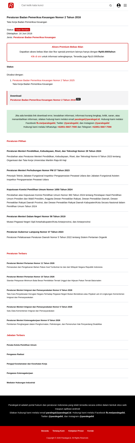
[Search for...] (63, 5)
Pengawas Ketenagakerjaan (20, 373)
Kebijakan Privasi (76, 431)
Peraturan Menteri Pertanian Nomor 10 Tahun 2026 (30, 277)
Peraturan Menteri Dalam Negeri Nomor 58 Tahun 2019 (36, 216)
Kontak (90, 431)
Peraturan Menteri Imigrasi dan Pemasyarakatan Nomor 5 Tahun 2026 (39, 307)
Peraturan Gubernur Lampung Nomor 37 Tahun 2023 (35, 232)
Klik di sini (36, 56)
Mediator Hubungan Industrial (21, 382)
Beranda (45, 431)
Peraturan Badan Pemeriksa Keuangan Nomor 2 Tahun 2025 (44, 80)
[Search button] (111, 5)
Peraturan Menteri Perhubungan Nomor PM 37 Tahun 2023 (38, 170)
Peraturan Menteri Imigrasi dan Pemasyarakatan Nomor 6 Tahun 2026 (39, 290)
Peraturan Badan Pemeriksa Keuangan (34, 37)
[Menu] (125, 5)
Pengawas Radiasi (15, 354)
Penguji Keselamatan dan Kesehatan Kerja (27, 364)
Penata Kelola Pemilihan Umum (21, 345)
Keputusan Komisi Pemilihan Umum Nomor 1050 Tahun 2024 (39, 189)
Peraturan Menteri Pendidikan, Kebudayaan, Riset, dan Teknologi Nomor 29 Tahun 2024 (54, 151)
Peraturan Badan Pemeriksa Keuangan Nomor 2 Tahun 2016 (45, 100)
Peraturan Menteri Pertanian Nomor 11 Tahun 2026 (30, 263)
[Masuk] (119, 5)
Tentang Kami (59, 431)
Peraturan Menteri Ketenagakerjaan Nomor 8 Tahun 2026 (33, 320)
